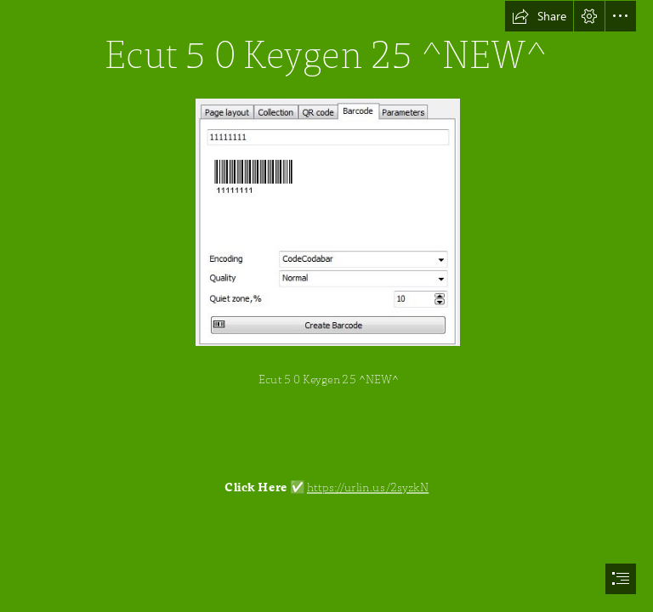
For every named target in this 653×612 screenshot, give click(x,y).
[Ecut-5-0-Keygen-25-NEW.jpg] (327, 221)
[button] (539, 16)
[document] (326, 306)
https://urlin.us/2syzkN (368, 487)
